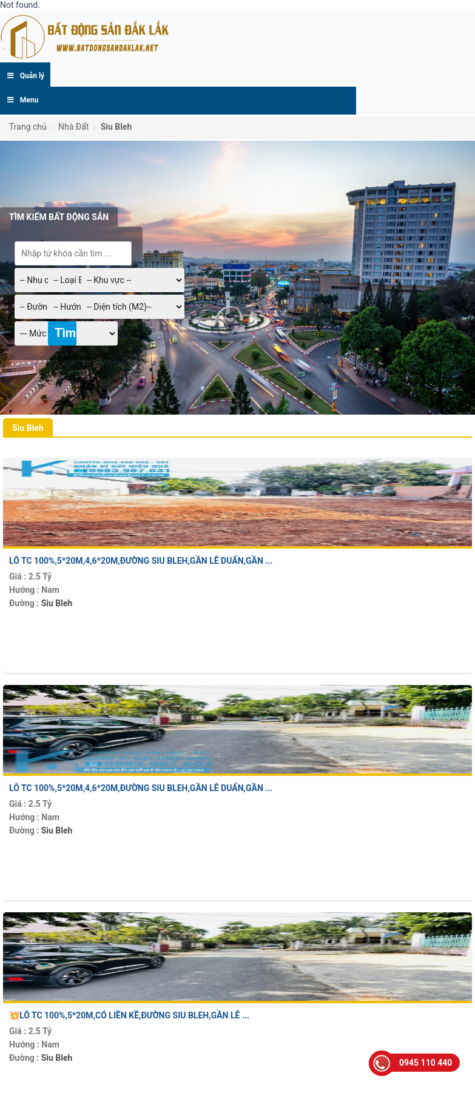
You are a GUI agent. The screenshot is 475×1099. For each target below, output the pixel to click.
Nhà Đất (73, 127)
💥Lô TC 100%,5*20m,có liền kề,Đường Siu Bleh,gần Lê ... (129, 1015)
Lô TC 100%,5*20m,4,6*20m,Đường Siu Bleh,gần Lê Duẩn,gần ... (141, 561)
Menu (22, 100)
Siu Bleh (57, 603)
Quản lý (25, 76)
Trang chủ (28, 127)
